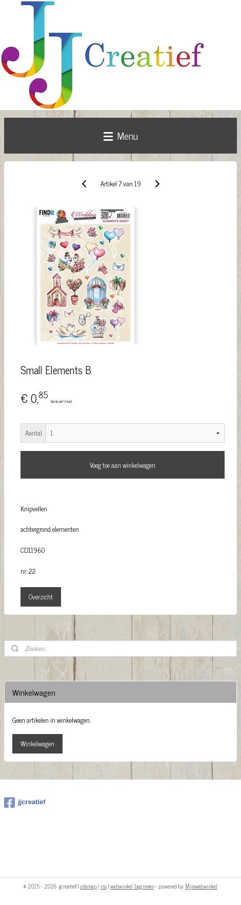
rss (104, 886)
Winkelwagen (37, 743)
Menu (121, 135)
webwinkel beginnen (132, 886)
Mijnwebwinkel (201, 886)
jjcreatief (24, 802)
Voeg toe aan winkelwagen (122, 465)
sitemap (88, 886)
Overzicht (41, 596)
